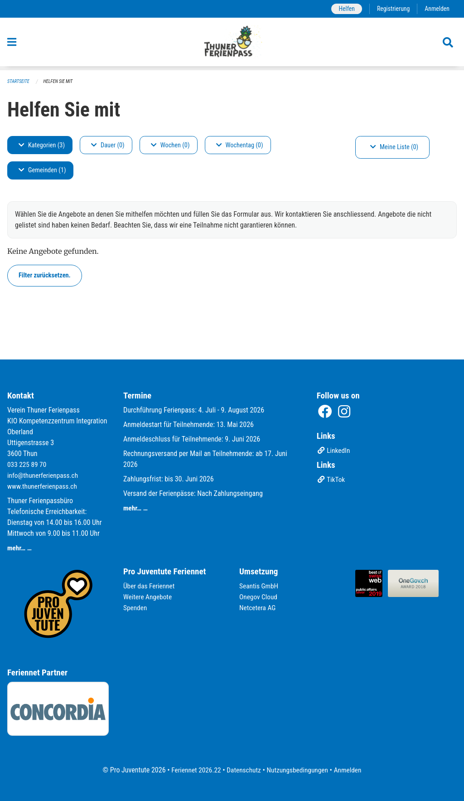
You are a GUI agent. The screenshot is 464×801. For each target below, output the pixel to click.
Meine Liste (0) (394, 147)
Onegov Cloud (259, 596)
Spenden (135, 607)
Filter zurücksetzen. (45, 275)
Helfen (343, 9)
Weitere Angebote (148, 596)
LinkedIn (334, 451)
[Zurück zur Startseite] (232, 44)
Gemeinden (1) (42, 171)
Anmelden (437, 9)
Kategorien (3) (42, 145)
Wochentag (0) (239, 145)
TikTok (331, 480)
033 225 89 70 (27, 464)
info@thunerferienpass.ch (44, 475)
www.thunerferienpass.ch (43, 486)
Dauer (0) (108, 145)
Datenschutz (243, 770)
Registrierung (392, 9)
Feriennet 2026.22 (193, 770)
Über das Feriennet (150, 586)
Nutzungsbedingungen (298, 770)
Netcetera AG (258, 607)
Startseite (19, 82)
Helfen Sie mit (60, 82)
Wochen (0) (170, 145)
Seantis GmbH (259, 586)
